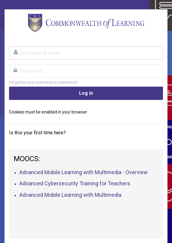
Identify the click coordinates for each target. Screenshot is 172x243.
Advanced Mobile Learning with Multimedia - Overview (83, 172)
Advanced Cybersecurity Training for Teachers (74, 183)
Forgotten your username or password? (43, 82)
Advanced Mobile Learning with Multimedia (70, 195)
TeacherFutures (86, 23)
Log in (86, 93)
